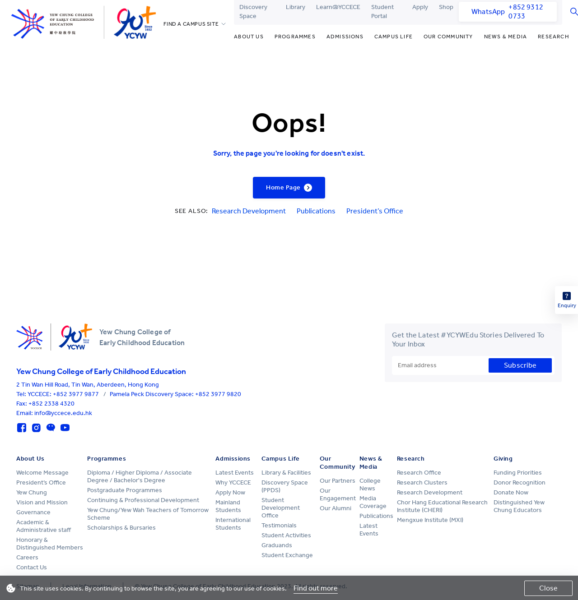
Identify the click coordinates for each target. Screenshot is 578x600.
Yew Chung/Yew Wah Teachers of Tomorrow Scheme (148, 514)
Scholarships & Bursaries (121, 527)
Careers (27, 557)
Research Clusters (422, 482)
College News (370, 484)
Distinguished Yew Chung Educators (519, 506)
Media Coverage (373, 502)
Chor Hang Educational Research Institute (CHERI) (442, 506)
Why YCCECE (233, 482)
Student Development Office (280, 507)
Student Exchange (287, 555)
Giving (503, 458)
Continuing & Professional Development (143, 500)
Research (553, 36)
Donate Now (511, 492)
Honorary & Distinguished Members (49, 543)
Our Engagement (338, 494)
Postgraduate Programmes (124, 490)
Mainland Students (228, 506)
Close (548, 588)
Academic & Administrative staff (43, 526)
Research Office (419, 472)
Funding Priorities (518, 472)
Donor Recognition (519, 482)
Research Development (249, 211)
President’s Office (374, 211)
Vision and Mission (42, 502)
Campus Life (393, 36)
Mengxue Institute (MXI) (430, 520)
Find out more (316, 588)
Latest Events (234, 472)
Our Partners (337, 481)
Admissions (345, 36)
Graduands (276, 545)
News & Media (505, 36)
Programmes (295, 36)
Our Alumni (335, 508)
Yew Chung (31, 492)
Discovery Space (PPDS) (284, 486)
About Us (249, 36)
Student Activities (286, 535)
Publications (316, 211)
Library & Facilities (286, 472)
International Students (233, 523)
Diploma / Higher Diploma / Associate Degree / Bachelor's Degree (139, 476)
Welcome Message (42, 472)
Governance (33, 512)
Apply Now (230, 492)
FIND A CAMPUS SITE (191, 24)
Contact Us (31, 567)
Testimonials (279, 525)
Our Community (448, 36)
